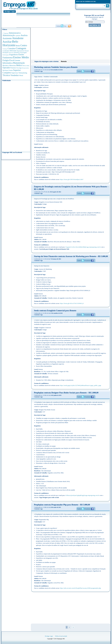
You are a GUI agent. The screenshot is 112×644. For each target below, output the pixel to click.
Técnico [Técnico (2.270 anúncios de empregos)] (6, 75)
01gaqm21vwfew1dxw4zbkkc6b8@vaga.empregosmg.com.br (83, 247)
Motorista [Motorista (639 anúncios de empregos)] (12, 65)
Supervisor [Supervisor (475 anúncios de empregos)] (14, 73)
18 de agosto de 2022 (55, 192)
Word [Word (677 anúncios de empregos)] (21, 75)
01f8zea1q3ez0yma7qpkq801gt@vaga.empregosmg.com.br (82, 495)
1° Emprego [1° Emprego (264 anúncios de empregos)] (5, 33)
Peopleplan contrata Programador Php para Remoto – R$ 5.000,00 (62, 505)
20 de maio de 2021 (55, 507)
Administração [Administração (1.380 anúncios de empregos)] (9, 35)
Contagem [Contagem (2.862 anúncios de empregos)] (21, 48)
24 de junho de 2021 (56, 395)
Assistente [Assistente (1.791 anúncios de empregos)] (7, 38)
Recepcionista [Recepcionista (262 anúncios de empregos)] (25, 68)
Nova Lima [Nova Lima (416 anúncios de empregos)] (26, 65)
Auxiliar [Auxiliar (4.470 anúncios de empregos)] (7, 41)
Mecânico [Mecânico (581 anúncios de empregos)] (6, 65)
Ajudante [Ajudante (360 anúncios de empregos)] (17, 35)
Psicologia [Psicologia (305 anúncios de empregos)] (19, 68)
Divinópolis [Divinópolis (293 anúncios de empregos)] (5, 52)
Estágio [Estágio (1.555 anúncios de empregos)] (6, 60)
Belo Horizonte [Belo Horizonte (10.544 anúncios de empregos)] (10, 43)
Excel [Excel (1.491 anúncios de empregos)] (11, 60)
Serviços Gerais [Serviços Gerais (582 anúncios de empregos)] (8, 70)
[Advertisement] (16, 116)
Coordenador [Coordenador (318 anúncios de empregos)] (6, 51)
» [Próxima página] (73, 627)
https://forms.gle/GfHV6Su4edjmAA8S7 (71, 179)
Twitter (79, 71)
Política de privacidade (61, 636)
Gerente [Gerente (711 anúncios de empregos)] (17, 60)
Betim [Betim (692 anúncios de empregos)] (18, 46)
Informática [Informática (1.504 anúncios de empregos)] (8, 63)
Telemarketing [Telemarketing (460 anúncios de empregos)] (22, 73)
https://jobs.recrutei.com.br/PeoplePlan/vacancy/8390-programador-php (80, 588)
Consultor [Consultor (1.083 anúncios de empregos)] (11, 48)
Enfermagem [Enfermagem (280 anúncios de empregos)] (6, 54)
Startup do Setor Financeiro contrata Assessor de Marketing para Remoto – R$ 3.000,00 (71, 256)
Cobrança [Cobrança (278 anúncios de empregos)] (5, 48)
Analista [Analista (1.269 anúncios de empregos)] (24, 35)
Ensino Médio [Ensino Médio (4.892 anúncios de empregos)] (21, 57)
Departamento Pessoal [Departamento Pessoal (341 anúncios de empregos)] (23, 51)
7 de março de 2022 (55, 259)
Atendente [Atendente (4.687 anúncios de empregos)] (18, 38)
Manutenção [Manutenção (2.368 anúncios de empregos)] (19, 63)
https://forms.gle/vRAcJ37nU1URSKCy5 (72, 303)
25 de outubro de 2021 (57, 313)
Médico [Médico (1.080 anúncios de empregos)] (19, 65)
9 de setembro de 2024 (56, 70)
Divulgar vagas (9, 11)
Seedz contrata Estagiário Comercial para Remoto (55, 310)
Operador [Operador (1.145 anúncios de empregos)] (6, 68)
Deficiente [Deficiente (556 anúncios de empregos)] (13, 51)
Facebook (88, 71)
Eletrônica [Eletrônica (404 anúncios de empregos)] (17, 52)
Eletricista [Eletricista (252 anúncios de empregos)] (11, 52)
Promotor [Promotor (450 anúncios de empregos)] (13, 68)
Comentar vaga (38, 71)
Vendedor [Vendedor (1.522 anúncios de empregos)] (15, 75)
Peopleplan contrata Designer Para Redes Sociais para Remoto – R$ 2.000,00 (66, 393)
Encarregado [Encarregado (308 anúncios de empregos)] (23, 52)
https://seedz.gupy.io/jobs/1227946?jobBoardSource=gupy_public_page (80, 385)
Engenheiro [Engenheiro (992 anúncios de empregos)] (13, 54)
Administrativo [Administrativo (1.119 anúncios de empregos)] (15, 33)
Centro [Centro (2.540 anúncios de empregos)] (23, 45)
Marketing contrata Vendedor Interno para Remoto (55, 67)
